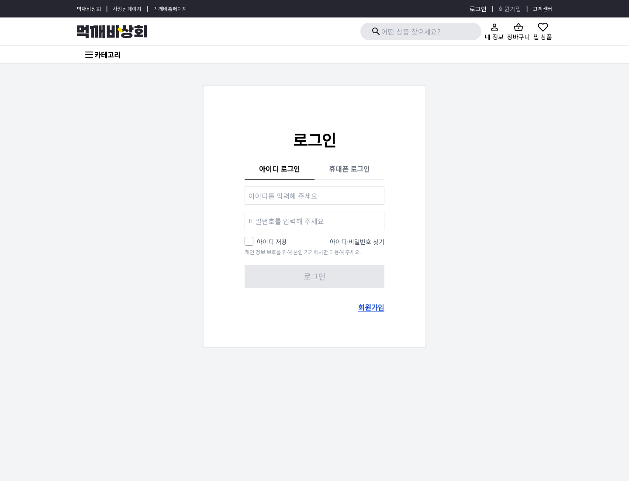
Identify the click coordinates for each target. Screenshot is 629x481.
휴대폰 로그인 (349, 168)
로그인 (478, 8)
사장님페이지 (127, 8)
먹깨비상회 (89, 8)
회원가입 (509, 8)
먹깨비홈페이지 (170, 8)
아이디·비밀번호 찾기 (357, 241)
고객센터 (542, 8)
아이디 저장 (272, 241)
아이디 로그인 (279, 168)
